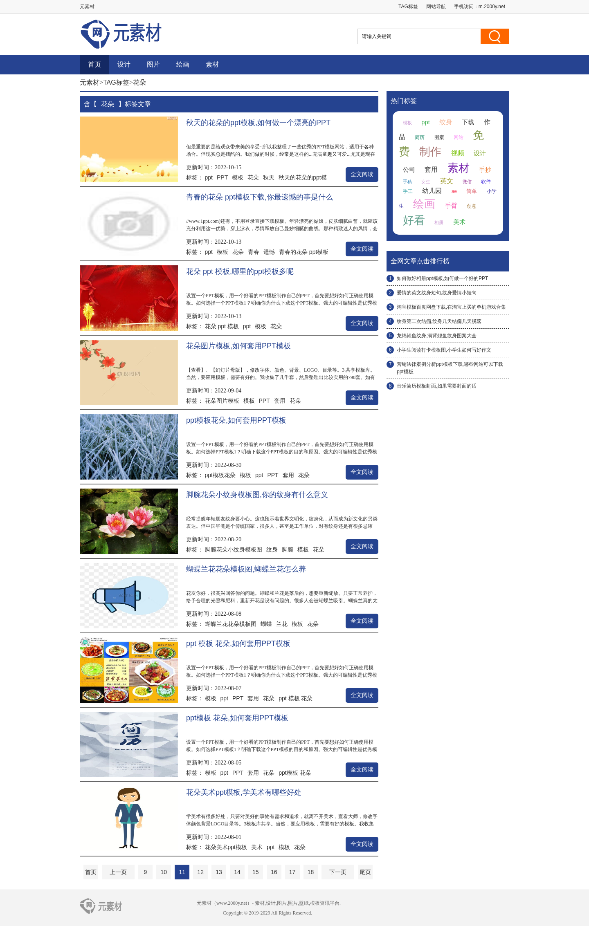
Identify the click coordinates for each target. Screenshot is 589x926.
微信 (467, 181)
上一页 (118, 872)
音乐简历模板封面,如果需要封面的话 (437, 386)
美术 (257, 847)
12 (200, 872)
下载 (468, 122)
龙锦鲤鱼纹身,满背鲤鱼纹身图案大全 (437, 336)
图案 (439, 137)
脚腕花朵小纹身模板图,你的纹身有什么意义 (257, 495)
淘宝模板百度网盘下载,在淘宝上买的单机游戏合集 (451, 307)
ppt (209, 177)
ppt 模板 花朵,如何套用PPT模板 (238, 643)
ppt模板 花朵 (295, 772)
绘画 (182, 64)
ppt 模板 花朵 (295, 698)
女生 (425, 181)
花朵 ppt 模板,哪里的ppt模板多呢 (240, 271)
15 (255, 872)
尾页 (365, 872)
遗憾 (269, 252)
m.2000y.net (492, 6)
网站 (458, 137)
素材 (212, 64)
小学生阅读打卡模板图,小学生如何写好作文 (444, 350)
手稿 (407, 181)
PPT (222, 177)
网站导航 (436, 6)
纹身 (272, 549)
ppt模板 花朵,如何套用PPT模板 (237, 718)
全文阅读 (362, 174)
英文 (446, 180)
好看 (414, 220)
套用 (280, 400)
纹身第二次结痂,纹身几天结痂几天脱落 (439, 321)
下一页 (337, 872)
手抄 (485, 169)
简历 (420, 137)
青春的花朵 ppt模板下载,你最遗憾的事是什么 (259, 197)
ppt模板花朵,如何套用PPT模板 (236, 420)
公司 (409, 169)
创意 (472, 206)
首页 (94, 64)
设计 (123, 64)
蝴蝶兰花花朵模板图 (230, 624)
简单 (471, 191)
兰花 (282, 624)
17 (292, 872)
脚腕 (287, 549)
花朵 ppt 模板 (222, 326)
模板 (237, 177)
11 (182, 872)
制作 (430, 152)
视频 (457, 153)
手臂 (451, 205)
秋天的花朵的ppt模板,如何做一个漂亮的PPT (258, 123)
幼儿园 (432, 190)
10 (164, 872)
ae (454, 191)
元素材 (89, 82)
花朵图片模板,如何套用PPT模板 (238, 346)
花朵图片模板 (222, 400)
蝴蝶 (266, 624)
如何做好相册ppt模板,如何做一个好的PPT (442, 278)
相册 (438, 222)
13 (219, 872)
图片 (153, 64)
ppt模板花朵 (220, 475)
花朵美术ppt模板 (226, 847)
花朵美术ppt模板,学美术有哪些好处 (243, 792)
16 (274, 872)
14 (237, 872)
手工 (408, 191)
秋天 (268, 177)
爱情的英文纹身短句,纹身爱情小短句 (437, 293)
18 (311, 872)
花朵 (253, 177)
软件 (486, 181)
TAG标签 (408, 6)
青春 (253, 252)
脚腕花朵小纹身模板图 (233, 549)
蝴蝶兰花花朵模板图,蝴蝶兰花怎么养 (246, 569)
